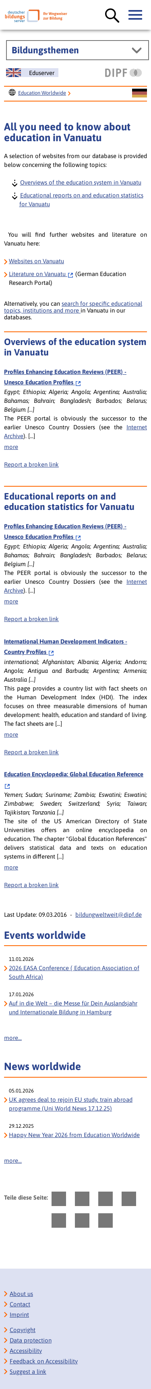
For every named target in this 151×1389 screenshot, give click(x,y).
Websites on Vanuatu (36, 261)
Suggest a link (28, 1371)
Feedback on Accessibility (44, 1361)
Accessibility (26, 1350)
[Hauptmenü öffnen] (135, 15)
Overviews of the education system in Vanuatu (80, 182)
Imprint (19, 1314)
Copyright (22, 1329)
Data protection (31, 1340)
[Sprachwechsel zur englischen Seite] (32, 72)
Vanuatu (41, 273)
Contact (20, 1304)
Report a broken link (31, 464)
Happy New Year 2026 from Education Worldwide (74, 1134)
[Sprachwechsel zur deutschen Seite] (139, 93)
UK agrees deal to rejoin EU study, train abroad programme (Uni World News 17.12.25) (70, 1104)
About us (21, 1293)
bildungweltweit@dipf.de (108, 914)
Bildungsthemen (45, 50)
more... (13, 1037)
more (11, 446)
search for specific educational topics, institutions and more (73, 307)
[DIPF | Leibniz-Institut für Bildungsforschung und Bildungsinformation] (123, 72)
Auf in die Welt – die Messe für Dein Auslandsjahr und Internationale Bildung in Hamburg (73, 1007)
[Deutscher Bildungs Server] (36, 16)
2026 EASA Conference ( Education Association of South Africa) (74, 972)
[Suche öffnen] (112, 16)
